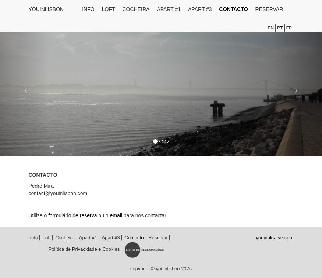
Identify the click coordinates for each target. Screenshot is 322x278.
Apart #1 (169, 9)
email (116, 215)
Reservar (269, 9)
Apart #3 (200, 9)
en (271, 28)
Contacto (233, 9)
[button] (24, 87)
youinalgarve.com (275, 237)
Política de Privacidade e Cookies (84, 249)
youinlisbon (46, 9)
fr (289, 28)
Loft (108, 9)
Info (88, 9)
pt (280, 28)
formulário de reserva (72, 215)
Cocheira (135, 9)
